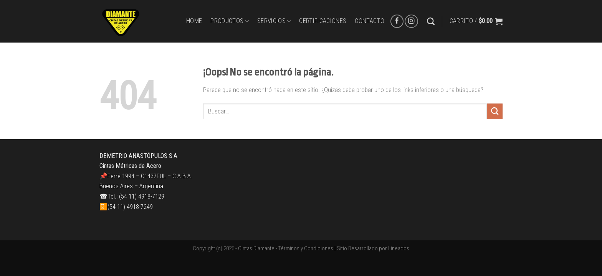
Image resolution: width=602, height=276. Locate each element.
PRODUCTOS (229, 21)
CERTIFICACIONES (322, 21)
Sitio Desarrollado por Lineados (373, 248)
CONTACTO (369, 21)
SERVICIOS (274, 21)
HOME (194, 21)
